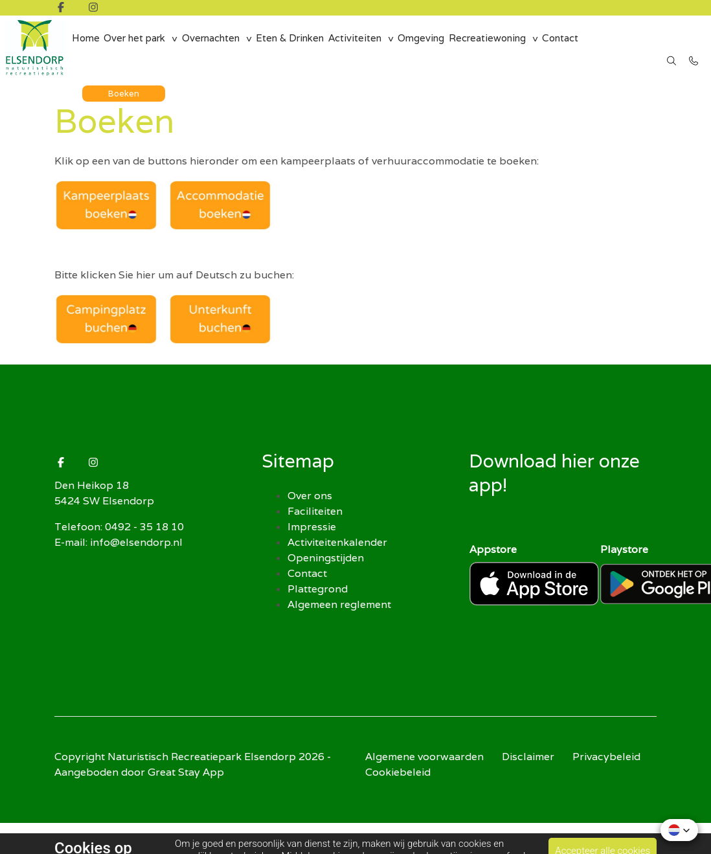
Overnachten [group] (216, 48)
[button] (679, 830)
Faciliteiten (315, 511)
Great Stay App (186, 772)
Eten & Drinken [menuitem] (297, 48)
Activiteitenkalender (337, 542)
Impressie (312, 527)
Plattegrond (318, 589)
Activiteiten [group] (362, 48)
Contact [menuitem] (571, 48)
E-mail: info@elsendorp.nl (118, 542)
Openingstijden (326, 558)
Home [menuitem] (87, 48)
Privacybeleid (606, 756)
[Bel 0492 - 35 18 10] (694, 55)
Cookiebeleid (398, 772)
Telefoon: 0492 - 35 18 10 (119, 527)
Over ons (310, 495)
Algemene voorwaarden (424, 756)
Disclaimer (528, 756)
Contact (307, 573)
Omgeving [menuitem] (429, 48)
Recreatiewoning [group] (497, 48)
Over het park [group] (138, 48)
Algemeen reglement (339, 604)
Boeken (124, 87)
